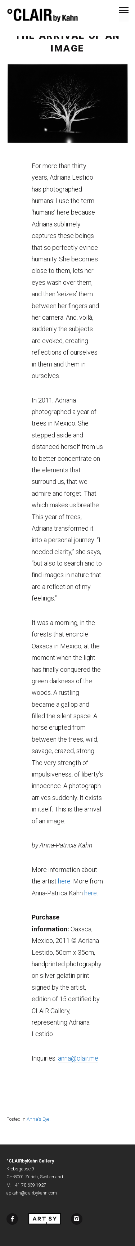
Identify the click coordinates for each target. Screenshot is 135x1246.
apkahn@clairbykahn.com (31, 1193)
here (64, 881)
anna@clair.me (78, 1058)
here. (91, 893)
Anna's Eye (38, 1119)
